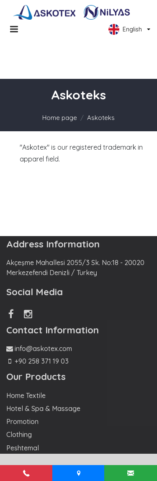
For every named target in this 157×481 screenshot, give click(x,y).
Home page (59, 118)
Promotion (22, 421)
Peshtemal (22, 448)
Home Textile (26, 395)
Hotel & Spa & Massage (43, 408)
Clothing (19, 434)
